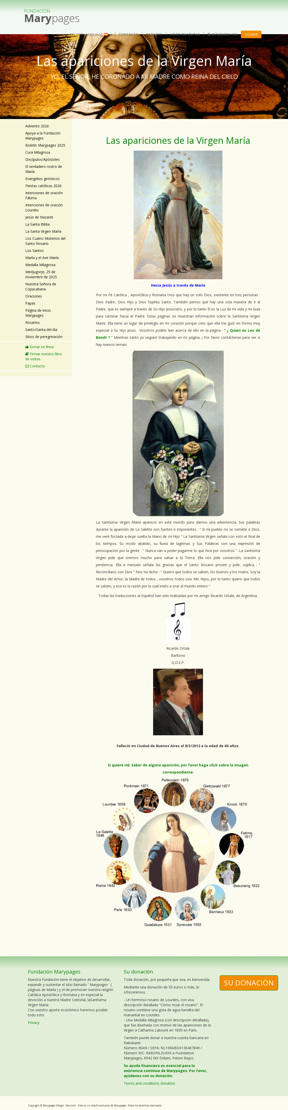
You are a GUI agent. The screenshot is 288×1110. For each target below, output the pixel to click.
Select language (90, 34)
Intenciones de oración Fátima (44, 195)
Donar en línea (39, 346)
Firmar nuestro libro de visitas (43, 356)
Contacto (128, 34)
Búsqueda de (222, 34)
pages (52, 13)
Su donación (249, 982)
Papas (30, 303)
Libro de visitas (185, 34)
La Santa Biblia (37, 224)
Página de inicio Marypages (38, 313)
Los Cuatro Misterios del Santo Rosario (45, 241)
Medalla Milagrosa (40, 264)
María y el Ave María (42, 257)
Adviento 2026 (37, 126)
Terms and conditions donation (149, 1083)
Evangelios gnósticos (42, 178)
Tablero (154, 34)
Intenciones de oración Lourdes (44, 207)
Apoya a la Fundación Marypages (42, 136)
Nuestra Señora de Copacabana (40, 286)
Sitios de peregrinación (44, 336)
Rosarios (32, 322)
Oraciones (33, 296)
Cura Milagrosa (37, 152)
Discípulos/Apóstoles (42, 159)
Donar (251, 34)
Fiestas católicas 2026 (43, 185)
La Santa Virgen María (43, 231)
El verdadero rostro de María (43, 169)
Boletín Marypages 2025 (45, 145)
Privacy (33, 1022)
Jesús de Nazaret (39, 217)
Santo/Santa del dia (41, 329)
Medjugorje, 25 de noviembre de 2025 (41, 274)
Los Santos (34, 250)
